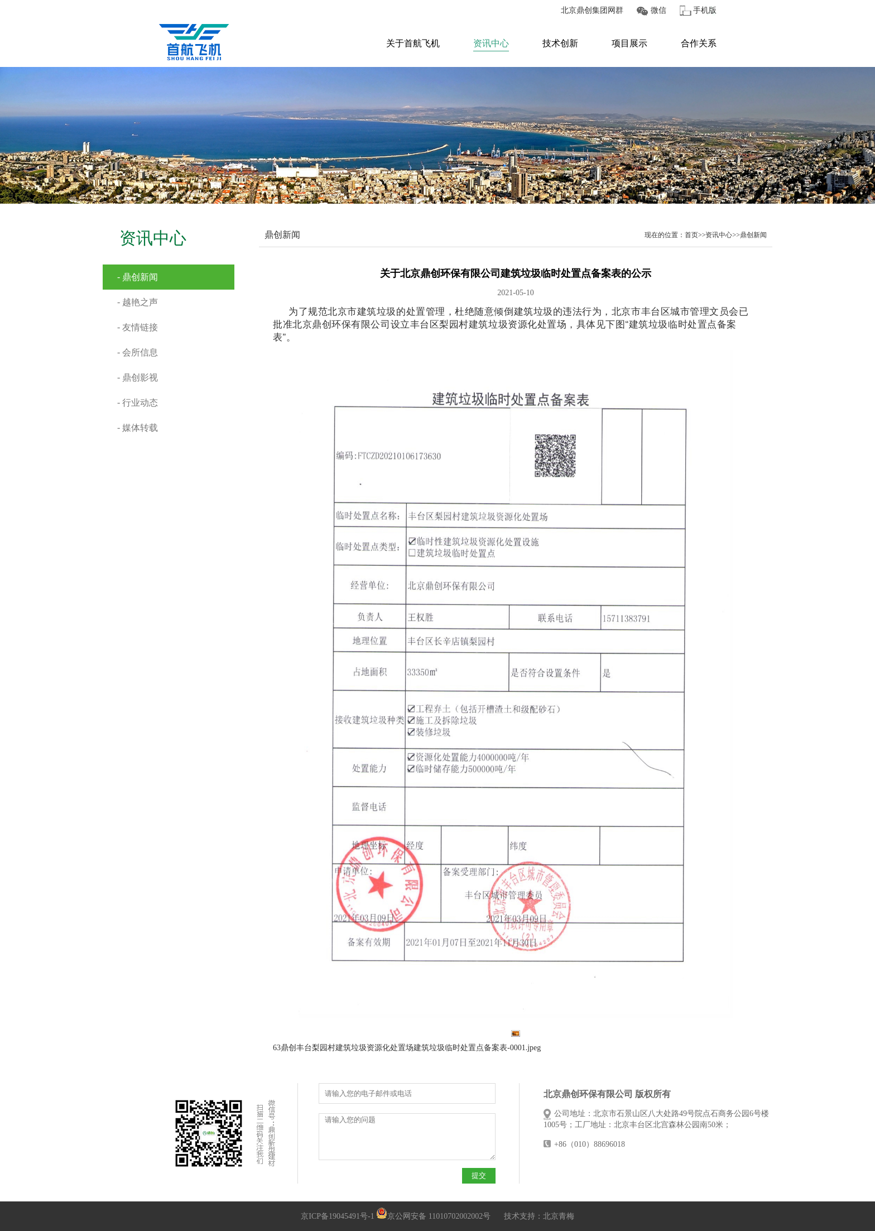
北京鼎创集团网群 (592, 10)
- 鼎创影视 (137, 377)
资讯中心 (491, 43)
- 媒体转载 (137, 427)
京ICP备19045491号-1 (337, 1216)
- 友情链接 (137, 327)
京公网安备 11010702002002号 (433, 1216)
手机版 (705, 10)
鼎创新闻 (753, 235)
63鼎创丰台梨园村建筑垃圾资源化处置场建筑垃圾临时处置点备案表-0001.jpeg (407, 1048)
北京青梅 (558, 1216)
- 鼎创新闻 (137, 277)
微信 (658, 10)
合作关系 (699, 43)
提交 (479, 1175)
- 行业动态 (137, 402)
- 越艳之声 (137, 302)
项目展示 (629, 43)
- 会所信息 (137, 352)
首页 (691, 235)
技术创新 (560, 43)
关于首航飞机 (413, 43)
